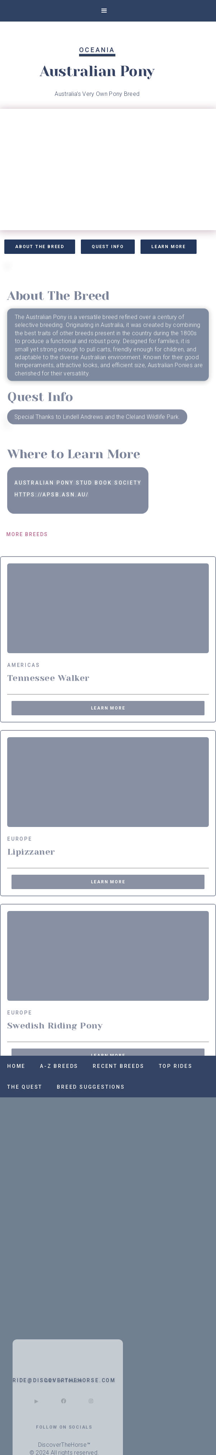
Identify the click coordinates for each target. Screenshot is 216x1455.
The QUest (24, 1087)
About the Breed (39, 246)
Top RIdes (176, 1066)
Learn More (168, 246)
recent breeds (118, 1066)
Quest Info (108, 246)
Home (16, 1066)
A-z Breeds (59, 1066)
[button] (104, 11)
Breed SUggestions (91, 1087)
